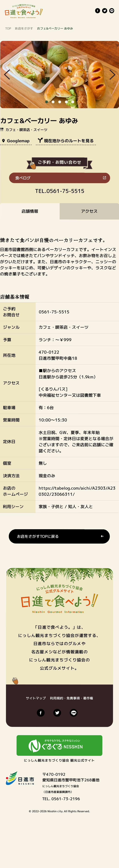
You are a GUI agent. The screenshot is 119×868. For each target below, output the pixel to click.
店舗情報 (30, 211)
